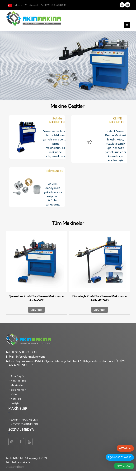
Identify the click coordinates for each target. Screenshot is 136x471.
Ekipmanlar (18, 389)
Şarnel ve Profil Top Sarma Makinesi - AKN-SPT (36, 298)
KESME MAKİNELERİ (24, 424)
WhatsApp (124, 466)
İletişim (16, 403)
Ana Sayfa (18, 376)
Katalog (16, 398)
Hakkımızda (18, 380)
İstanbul (31, 5)
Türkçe (15, 5)
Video (15, 394)
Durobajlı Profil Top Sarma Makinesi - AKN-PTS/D (99, 298)
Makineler (17, 385)
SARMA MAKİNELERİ (25, 419)
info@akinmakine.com (30, 356)
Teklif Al (125, 448)
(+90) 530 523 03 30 (119, 457)
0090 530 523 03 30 (53, 5)
